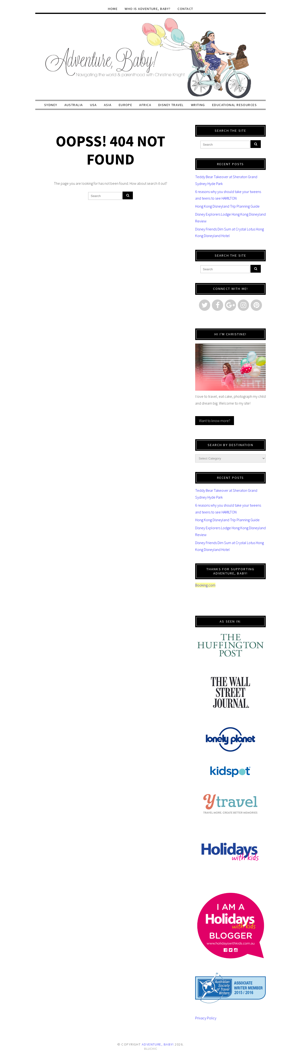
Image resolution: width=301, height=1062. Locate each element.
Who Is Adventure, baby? (147, 9)
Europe (125, 105)
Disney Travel (171, 105)
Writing (198, 105)
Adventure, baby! (158, 1044)
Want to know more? (214, 420)
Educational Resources (234, 105)
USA (93, 105)
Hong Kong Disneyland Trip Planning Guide (227, 206)
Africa (145, 105)
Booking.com (205, 585)
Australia (73, 105)
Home (113, 9)
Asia (108, 105)
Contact (185, 9)
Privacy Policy (205, 1018)
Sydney (50, 105)
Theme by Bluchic (150, 1049)
